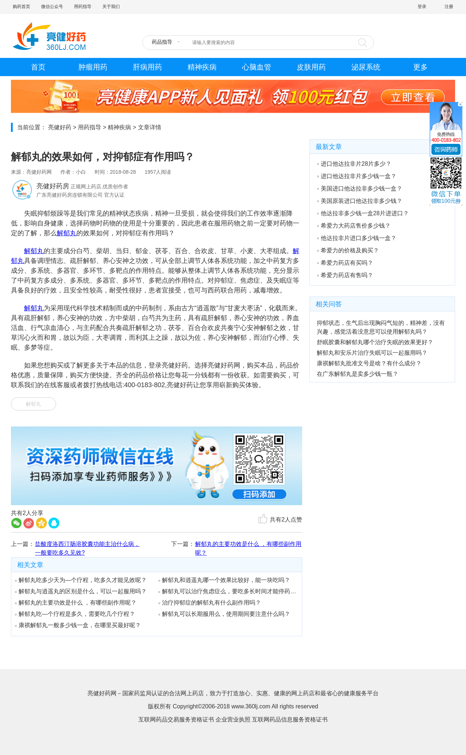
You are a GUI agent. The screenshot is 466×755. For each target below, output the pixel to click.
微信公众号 (52, 6)
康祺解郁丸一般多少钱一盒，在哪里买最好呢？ (78, 625)
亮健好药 (59, 127)
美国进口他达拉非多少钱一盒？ (359, 188)
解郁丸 (66, 233)
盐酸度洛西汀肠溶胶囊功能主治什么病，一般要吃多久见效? (87, 548)
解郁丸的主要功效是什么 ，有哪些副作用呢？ (248, 548)
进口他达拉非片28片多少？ (354, 164)
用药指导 (82, 6)
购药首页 (21, 6)
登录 (422, 6)
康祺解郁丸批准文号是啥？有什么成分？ (369, 363)
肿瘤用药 (92, 67)
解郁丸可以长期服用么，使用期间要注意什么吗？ (224, 614)
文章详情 (149, 127)
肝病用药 (147, 67)
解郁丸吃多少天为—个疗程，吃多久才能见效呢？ (81, 580)
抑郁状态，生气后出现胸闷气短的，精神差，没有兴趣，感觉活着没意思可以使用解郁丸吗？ (381, 327)
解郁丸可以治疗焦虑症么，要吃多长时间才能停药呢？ (227, 591)
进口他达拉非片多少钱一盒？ (356, 176)
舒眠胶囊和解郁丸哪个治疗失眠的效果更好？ (375, 342)
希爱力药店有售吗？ (345, 275)
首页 (38, 67)
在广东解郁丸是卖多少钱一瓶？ (357, 374)
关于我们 (111, 6)
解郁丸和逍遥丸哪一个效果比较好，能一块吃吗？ (224, 580)
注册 (449, 6)
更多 (420, 67)
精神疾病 (202, 67)
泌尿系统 (365, 67)
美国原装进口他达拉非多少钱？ (359, 201)
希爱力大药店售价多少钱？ (354, 226)
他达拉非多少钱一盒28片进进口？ (363, 213)
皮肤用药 (311, 67)
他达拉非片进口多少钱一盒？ (356, 238)
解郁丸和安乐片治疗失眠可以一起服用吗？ (372, 353)
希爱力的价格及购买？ (348, 250)
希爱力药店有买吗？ (345, 263)
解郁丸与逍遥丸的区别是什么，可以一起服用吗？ (81, 591)
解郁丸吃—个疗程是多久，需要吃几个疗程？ (75, 614)
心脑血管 (256, 67)
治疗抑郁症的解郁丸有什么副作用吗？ (209, 602)
